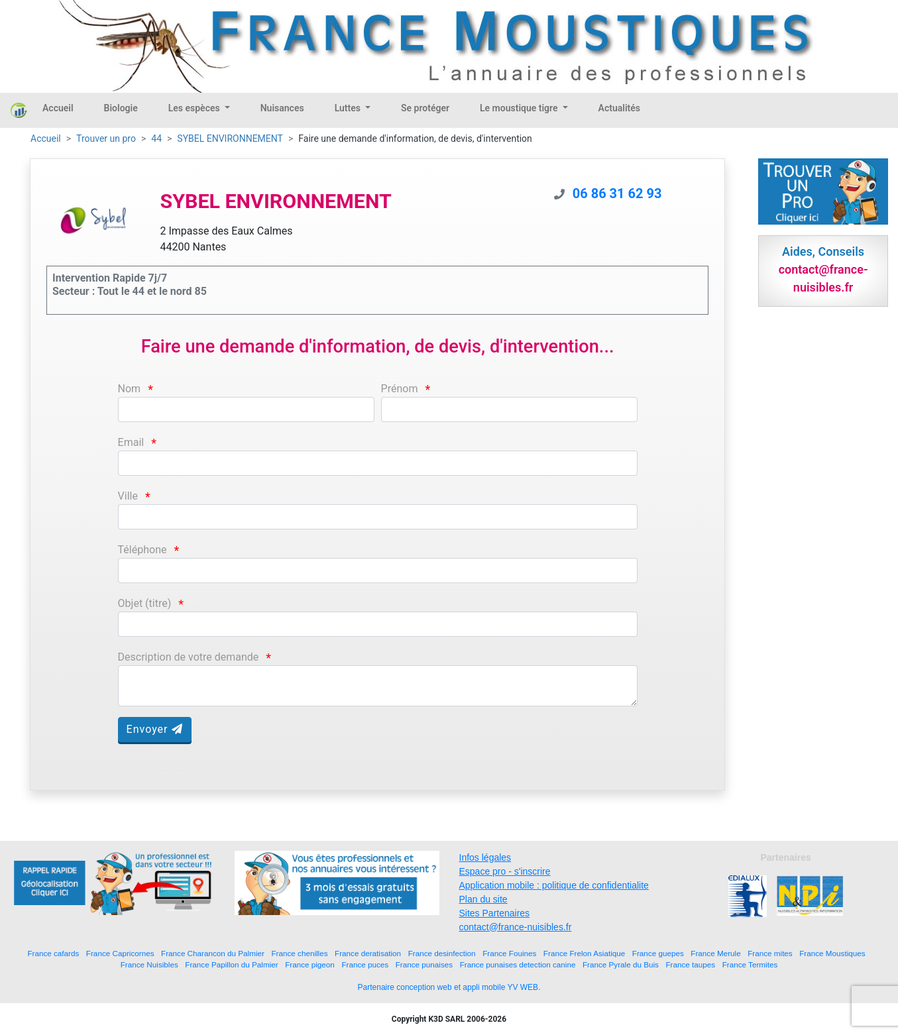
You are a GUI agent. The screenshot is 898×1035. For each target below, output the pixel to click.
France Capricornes (120, 953)
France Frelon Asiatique (584, 953)
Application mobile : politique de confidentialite (554, 885)
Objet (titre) (145, 603)
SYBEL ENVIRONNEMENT (230, 138)
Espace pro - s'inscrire (505, 871)
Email (131, 442)
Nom (129, 389)
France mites (770, 953)
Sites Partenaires (494, 913)
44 (156, 138)
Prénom (399, 389)
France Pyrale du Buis (621, 964)
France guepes (658, 953)
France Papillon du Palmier (231, 964)
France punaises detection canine (518, 964)
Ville (128, 496)
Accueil (58, 108)
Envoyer (155, 729)
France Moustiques (832, 953)
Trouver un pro (106, 138)
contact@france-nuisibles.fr (515, 927)
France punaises (424, 964)
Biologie (121, 108)
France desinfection (442, 953)
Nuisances (282, 108)
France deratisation (368, 953)
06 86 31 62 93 (617, 193)
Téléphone (142, 550)
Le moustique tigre (520, 108)
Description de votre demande (188, 657)
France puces (364, 964)
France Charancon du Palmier (212, 953)
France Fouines (509, 953)
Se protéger (425, 108)
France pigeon (310, 964)
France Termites (750, 964)
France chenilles (299, 953)
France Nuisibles (149, 964)
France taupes (690, 964)
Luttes (349, 108)
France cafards (53, 953)
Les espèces (195, 108)
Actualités (619, 108)
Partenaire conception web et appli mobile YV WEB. (449, 987)
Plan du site (483, 899)
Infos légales (485, 857)
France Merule (715, 953)
